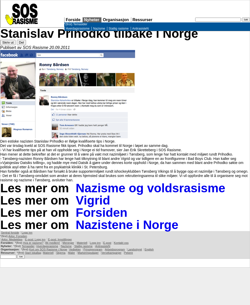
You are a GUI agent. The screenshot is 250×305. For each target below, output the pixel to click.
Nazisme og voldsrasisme (150, 188)
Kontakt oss (121, 242)
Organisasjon (116, 20)
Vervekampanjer (111, 252)
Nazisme (99, 28)
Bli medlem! (52, 242)
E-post (107, 242)
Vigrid (93, 200)
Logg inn (27, 232)
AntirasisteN (140, 28)
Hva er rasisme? (33, 242)
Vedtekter (75, 249)
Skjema (60, 252)
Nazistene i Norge (127, 225)
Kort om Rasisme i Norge (48, 249)
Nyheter (91, 20)
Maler (71, 252)
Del (21, 42)
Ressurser (142, 20)
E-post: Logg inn (35, 239)
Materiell (82, 242)
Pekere (128, 252)
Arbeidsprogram (115, 249)
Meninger (68, 242)
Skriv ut (8, 42)
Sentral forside (10, 232)
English (149, 249)
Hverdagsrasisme (77, 28)
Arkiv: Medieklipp (11, 239)
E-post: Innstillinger (60, 239)
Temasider (80, 24)
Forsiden (101, 212)
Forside (73, 20)
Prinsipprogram (92, 249)
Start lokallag (33, 252)
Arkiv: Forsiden (17, 236)
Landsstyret (134, 249)
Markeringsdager (88, 252)
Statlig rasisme (119, 28)
